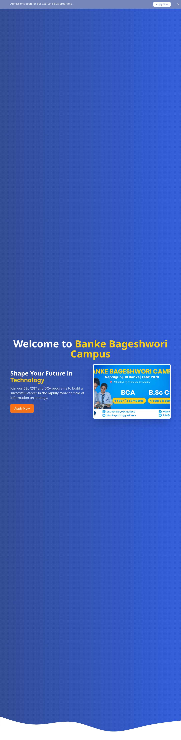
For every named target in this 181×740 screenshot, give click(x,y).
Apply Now (22, 409)
